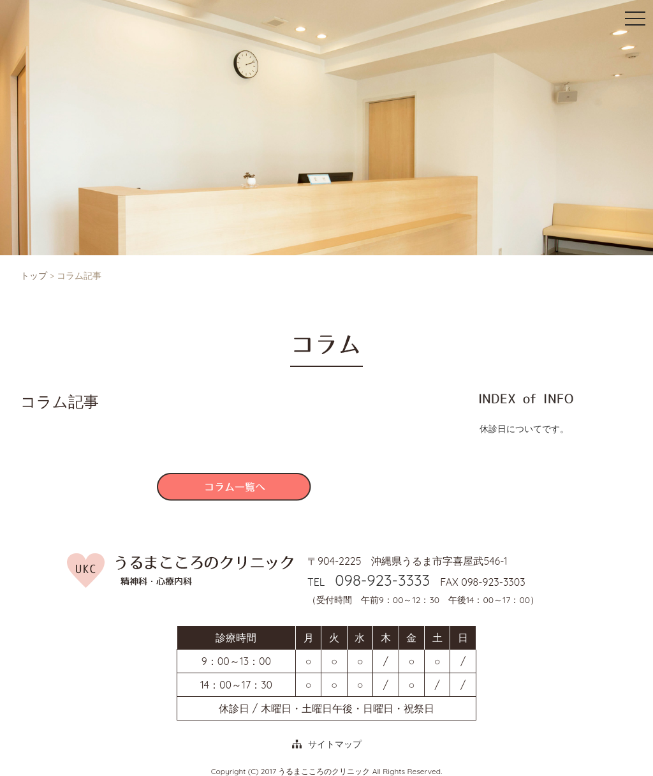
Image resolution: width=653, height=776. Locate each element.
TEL (368, 582)
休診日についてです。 (524, 429)
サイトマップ (335, 744)
